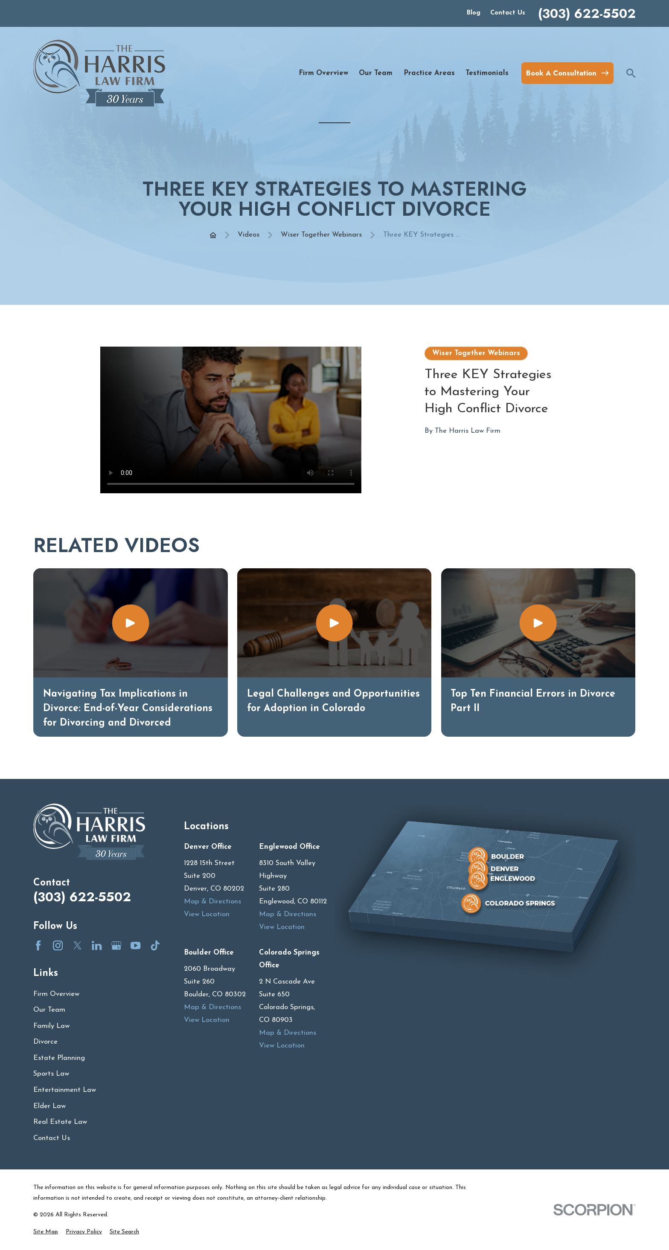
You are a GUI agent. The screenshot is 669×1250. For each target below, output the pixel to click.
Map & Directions (212, 901)
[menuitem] (45, 1232)
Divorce (45, 1041)
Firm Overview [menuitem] (323, 73)
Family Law (51, 1026)
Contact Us (507, 13)
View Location (207, 914)
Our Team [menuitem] (376, 73)
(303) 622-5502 (587, 13)
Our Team (49, 1009)
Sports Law (51, 1073)
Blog (473, 13)
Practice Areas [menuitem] (429, 73)
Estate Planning (59, 1058)
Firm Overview (56, 994)
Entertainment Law (64, 1090)
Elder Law (49, 1106)
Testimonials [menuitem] (487, 73)
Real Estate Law (60, 1122)
